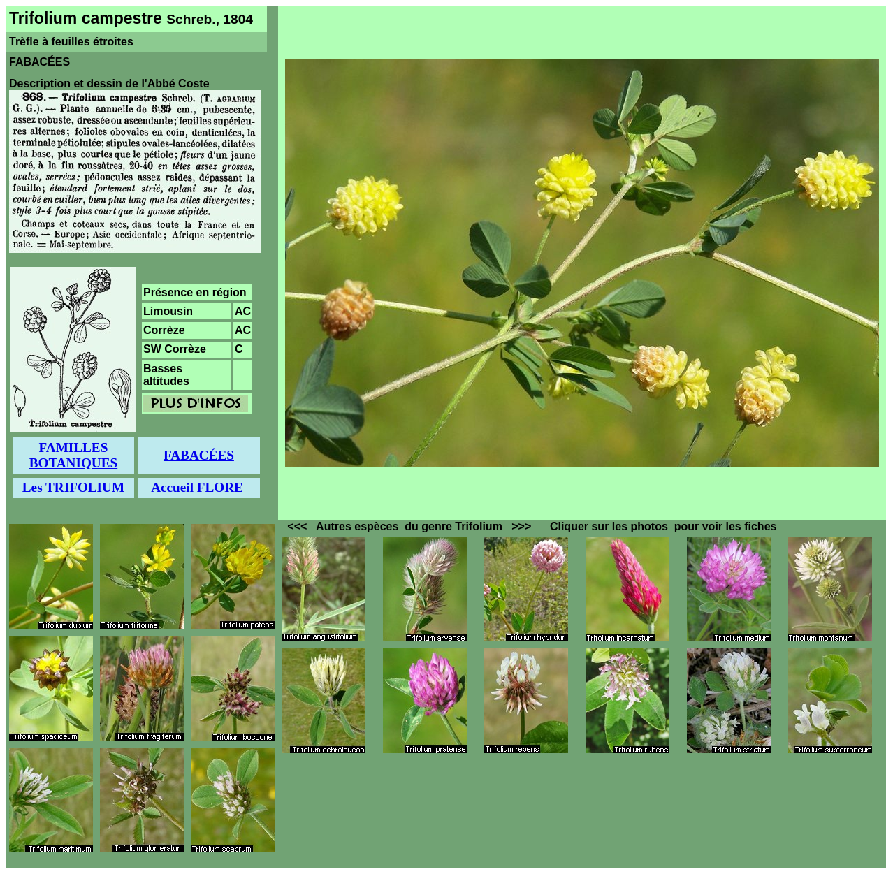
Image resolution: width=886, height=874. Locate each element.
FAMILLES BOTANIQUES (73, 455)
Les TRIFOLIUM (73, 487)
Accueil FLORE (198, 487)
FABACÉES (199, 455)
